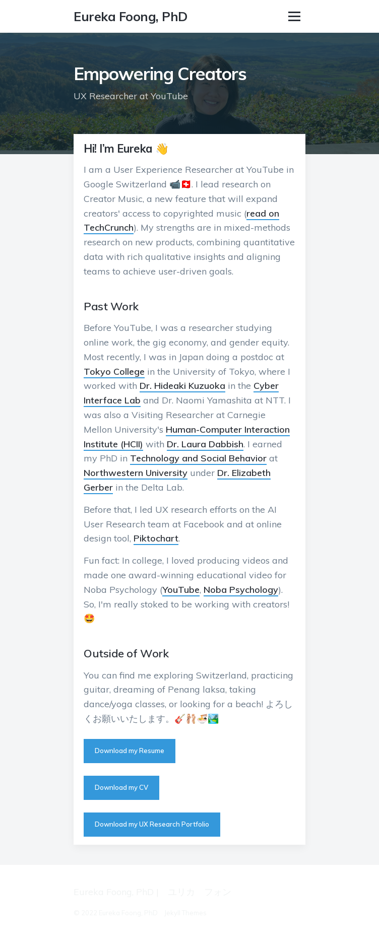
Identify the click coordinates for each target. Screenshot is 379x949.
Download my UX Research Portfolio (152, 824)
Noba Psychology (241, 589)
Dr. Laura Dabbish (205, 444)
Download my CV (121, 787)
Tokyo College (114, 371)
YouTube (181, 589)
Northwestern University (135, 473)
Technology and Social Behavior (198, 458)
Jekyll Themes (185, 913)
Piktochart (156, 538)
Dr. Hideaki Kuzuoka (182, 385)
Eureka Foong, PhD (130, 16)
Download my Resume (129, 751)
